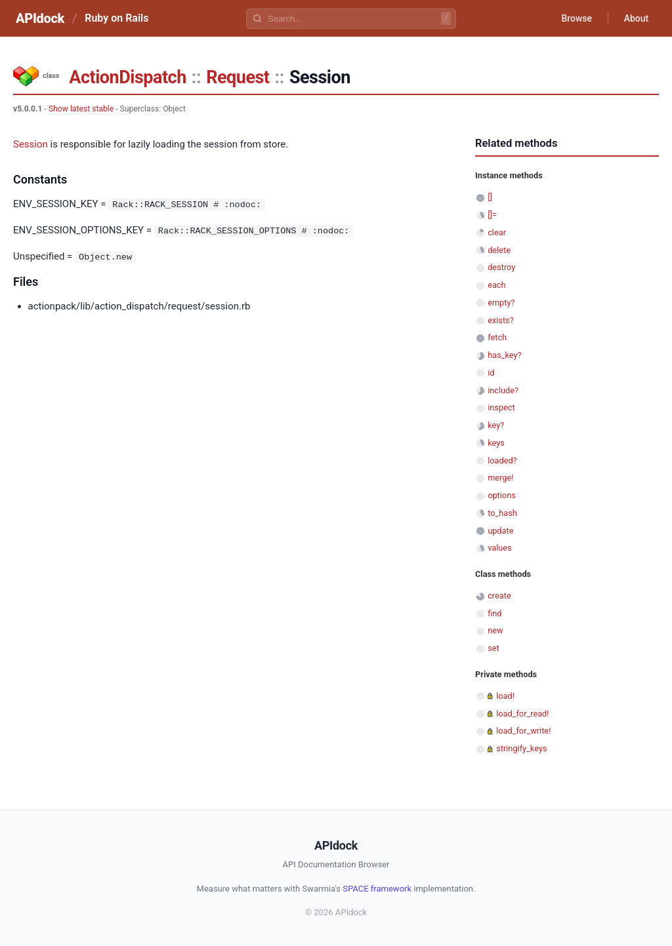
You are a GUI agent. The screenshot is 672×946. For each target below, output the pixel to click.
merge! (500, 478)
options (502, 495)
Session (30, 144)
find (494, 613)
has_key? (504, 355)
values (500, 548)
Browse (576, 18)
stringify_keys (521, 748)
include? (503, 390)
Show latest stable (81, 108)
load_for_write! (523, 731)
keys (496, 443)
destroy (501, 267)
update (500, 531)
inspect (501, 407)
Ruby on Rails (116, 18)
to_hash (502, 513)
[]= (492, 215)
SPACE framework (377, 889)
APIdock (40, 18)
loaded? (502, 460)
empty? (501, 302)
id (491, 373)
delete (499, 250)
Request (237, 77)
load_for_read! (522, 714)
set (493, 648)
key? (496, 425)
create (499, 596)
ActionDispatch (127, 77)
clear (497, 232)
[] (490, 197)
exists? (501, 320)
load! (505, 696)
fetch (497, 337)
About (635, 18)
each (496, 285)
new (495, 630)
